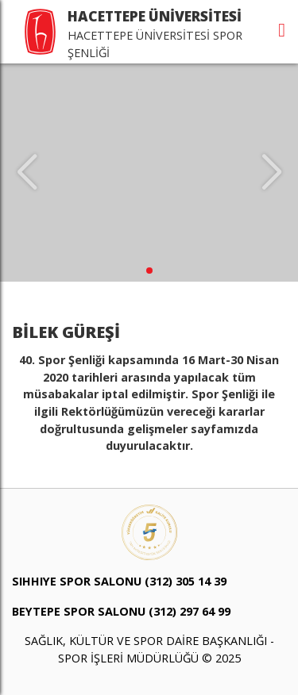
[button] (149, 270)
